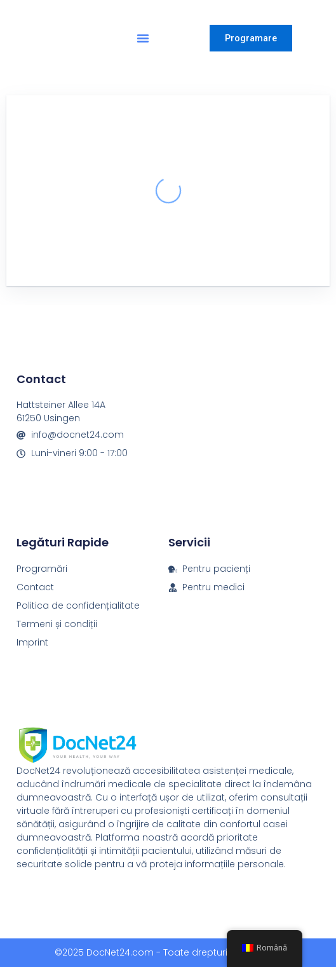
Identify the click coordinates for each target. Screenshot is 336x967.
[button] (142, 38)
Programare (251, 38)
